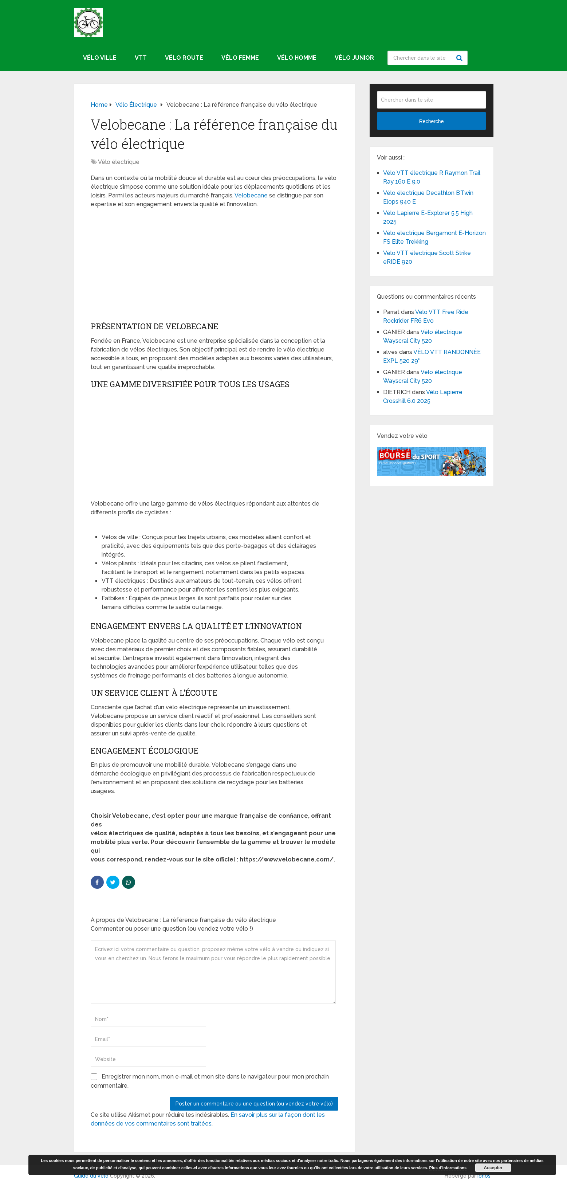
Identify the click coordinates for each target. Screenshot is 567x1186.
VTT (141, 57)
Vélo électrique (118, 161)
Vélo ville (100, 57)
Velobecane (251, 195)
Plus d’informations (448, 1168)
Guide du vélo (91, 1176)
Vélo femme (240, 57)
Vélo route (184, 57)
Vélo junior (354, 57)
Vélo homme (296, 57)
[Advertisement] (214, 267)
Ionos (484, 1176)
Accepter (493, 1167)
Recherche (460, 58)
